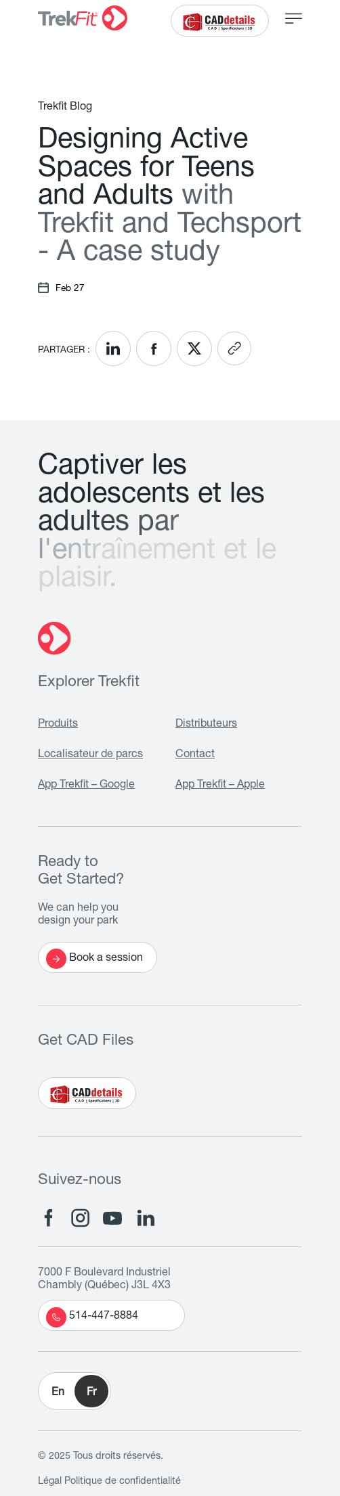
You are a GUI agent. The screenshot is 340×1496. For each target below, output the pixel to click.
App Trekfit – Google (86, 785)
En (57, 1393)
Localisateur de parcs (90, 755)
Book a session (94, 959)
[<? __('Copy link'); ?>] (234, 348)
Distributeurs (206, 724)
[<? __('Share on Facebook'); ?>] (153, 348)
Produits (58, 724)
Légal (50, 1482)
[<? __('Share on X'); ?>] (194, 348)
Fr (91, 1393)
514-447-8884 (92, 1317)
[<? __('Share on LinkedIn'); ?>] (113, 348)
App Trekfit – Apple (220, 785)
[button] (74, 1391)
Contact (195, 755)
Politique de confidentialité (122, 1482)
